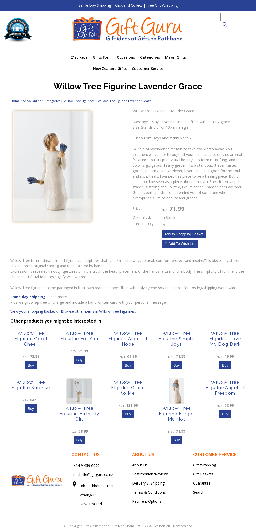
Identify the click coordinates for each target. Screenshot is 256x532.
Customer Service (147, 68)
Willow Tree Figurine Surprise (30, 385)
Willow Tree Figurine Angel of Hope (128, 339)
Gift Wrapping (204, 465)
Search (198, 492)
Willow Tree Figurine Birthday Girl (79, 413)
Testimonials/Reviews (150, 474)
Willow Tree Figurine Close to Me (128, 388)
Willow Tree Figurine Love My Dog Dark (225, 339)
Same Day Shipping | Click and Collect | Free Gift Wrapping (128, 5)
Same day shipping (28, 296)
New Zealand (86, 503)
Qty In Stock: (142, 217)
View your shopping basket (32, 311)
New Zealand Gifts (110, 68)
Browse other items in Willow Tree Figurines (98, 311)
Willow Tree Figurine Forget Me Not (176, 413)
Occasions (126, 57)
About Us (140, 465)
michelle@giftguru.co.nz (93, 474)
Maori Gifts (175, 57)
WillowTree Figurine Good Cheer (30, 339)
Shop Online (32, 101)
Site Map (118, 526)
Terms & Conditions (149, 492)
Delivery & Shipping (148, 483)
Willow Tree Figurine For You (79, 336)
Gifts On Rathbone (96, 526)
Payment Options (146, 501)
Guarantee (202, 483)
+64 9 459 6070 (86, 465)
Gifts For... (102, 57)
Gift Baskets (203, 474)
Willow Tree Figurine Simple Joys (176, 339)
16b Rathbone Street (97, 485)
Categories (150, 57)
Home (15, 101)
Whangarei (84, 494)
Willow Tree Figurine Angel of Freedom (225, 388)
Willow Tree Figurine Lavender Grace (124, 101)
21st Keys (79, 57)
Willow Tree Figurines (79, 101)
